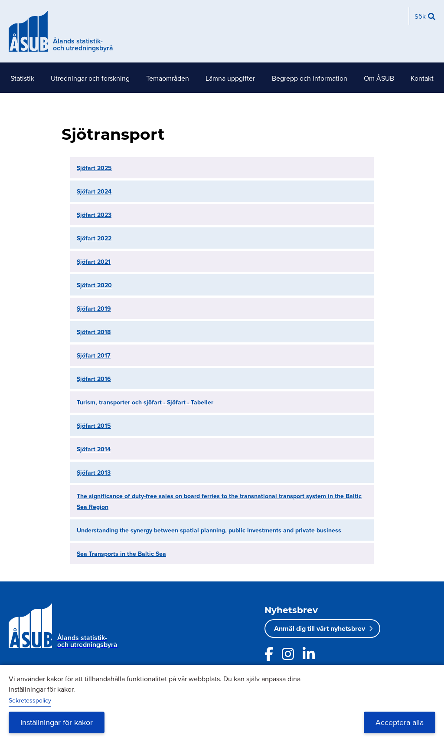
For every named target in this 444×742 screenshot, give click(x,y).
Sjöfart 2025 (94, 168)
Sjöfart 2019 (94, 308)
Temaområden (167, 78)
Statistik (22, 78)
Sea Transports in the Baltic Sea (121, 553)
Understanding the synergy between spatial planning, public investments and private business (209, 530)
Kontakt (422, 78)
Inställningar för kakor (56, 722)
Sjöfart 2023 (94, 214)
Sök (420, 16)
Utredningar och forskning (90, 78)
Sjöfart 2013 (94, 472)
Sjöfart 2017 (94, 355)
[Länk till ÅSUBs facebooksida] (268, 654)
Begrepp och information (309, 78)
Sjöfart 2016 (94, 378)
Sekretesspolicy (30, 700)
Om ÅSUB (379, 78)
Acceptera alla (399, 722)
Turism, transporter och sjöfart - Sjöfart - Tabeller (145, 402)
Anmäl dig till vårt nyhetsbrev (319, 629)
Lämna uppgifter (230, 78)
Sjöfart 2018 (94, 332)
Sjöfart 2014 (94, 449)
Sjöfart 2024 (94, 191)
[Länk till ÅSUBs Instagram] (288, 654)
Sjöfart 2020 (94, 285)
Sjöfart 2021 (94, 261)
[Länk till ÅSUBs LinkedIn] (309, 654)
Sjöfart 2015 (94, 425)
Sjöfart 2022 (94, 238)
